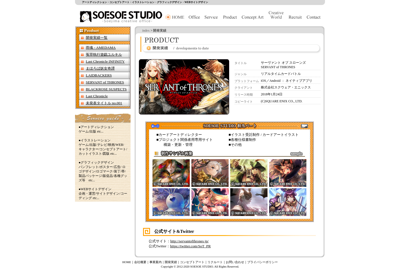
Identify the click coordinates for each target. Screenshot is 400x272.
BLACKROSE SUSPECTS (106, 89)
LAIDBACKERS (99, 75)
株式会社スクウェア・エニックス (286, 87)
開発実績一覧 (97, 37)
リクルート (215, 262)
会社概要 (140, 262)
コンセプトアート (192, 262)
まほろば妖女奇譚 (100, 68)
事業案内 (155, 262)
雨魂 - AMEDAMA (101, 47)
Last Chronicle (97, 96)
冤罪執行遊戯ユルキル (104, 54)
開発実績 (171, 262)
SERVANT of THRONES (105, 82)
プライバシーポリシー (262, 262)
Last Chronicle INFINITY (105, 61)
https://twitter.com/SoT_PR (190, 246)
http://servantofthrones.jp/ (189, 241)
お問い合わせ (235, 262)
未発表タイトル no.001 (104, 103)
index (146, 30)
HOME (126, 262)
